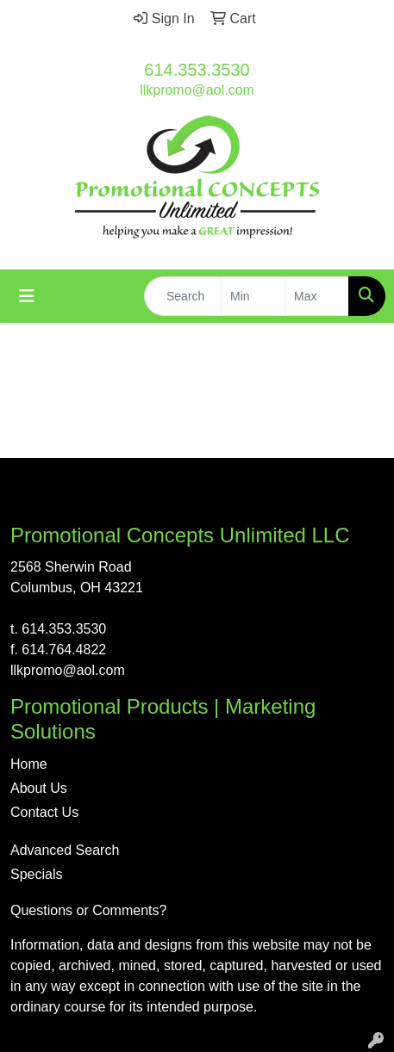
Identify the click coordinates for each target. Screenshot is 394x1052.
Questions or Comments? (88, 910)
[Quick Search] (183, 296)
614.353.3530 (196, 69)
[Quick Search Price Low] (253, 296)
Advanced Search (64, 850)
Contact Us (44, 812)
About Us (38, 788)
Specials (36, 874)
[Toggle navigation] (27, 296)
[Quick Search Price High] (317, 296)
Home (28, 764)
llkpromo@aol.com (197, 90)
